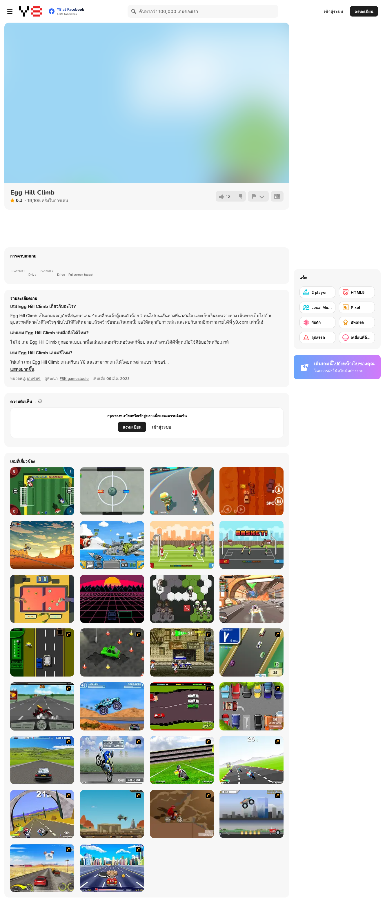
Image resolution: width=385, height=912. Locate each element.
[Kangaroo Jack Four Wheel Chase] (112, 814)
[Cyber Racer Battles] (251, 599)
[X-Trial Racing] (42, 545)
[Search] (134, 11)
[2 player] (317, 292)
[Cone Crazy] (112, 652)
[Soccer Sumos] (42, 491)
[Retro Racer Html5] (112, 599)
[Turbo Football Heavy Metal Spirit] (182, 760)
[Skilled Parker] (251, 706)
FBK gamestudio (74, 378)
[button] (22, 369)
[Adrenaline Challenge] (182, 814)
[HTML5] (357, 292)
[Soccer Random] (182, 545)
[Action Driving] (42, 760)
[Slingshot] (42, 599)
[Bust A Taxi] (42, 652)
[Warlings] (112, 545)
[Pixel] (357, 307)
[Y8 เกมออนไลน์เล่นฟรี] (30, 11)
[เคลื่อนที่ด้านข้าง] (357, 337)
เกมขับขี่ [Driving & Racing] (34, 378)
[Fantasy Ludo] (182, 599)
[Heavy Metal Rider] (42, 706)
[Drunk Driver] (182, 706)
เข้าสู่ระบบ (333, 11)
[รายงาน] (258, 196)
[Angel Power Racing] (112, 868)
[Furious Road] (251, 491)
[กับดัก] (317, 322)
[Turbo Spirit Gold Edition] (42, 814)
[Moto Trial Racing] (182, 491)
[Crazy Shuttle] (182, 652)
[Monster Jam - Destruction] (251, 814)
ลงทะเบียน (364, 11)
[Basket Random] (251, 545)
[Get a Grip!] (112, 760)
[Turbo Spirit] (251, 760)
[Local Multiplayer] (317, 307)
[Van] (251, 652)
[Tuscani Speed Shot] (42, 868)
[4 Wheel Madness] (112, 706)
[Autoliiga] (112, 491)
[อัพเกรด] (357, 322)
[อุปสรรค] (317, 337)
